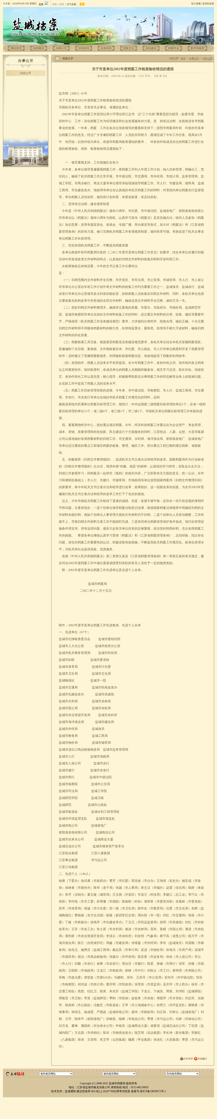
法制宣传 (83, 48)
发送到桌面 (208, 3)
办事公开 (61, 48)
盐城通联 (70, 1091)
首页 (183, 58)
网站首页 (16, 48)
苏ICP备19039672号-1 (153, 1091)
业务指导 (106, 48)
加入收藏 (196, 3)
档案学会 (173, 48)
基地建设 (151, 48)
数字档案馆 (197, 48)
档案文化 (128, 48)
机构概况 (38, 48)
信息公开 (25, 73)
